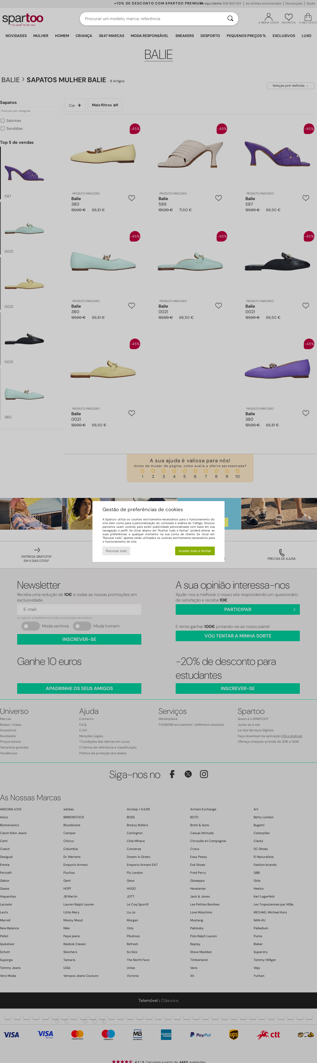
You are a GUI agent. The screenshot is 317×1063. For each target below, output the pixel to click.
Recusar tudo (116, 551)
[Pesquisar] (230, 18)
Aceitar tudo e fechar (195, 551)
